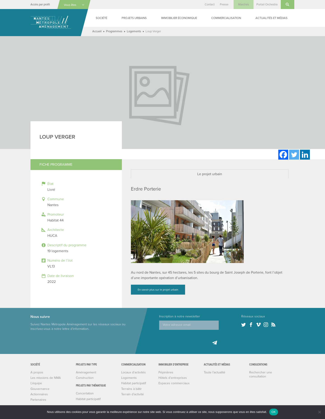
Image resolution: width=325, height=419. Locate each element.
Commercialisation (226, 18)
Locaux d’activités (133, 372)
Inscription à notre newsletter (179, 316)
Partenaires (38, 400)
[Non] (319, 412)
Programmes (114, 31)
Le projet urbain (209, 174)
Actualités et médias (271, 18)
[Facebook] (283, 155)
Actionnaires (39, 394)
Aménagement (86, 372)
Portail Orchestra (267, 4)
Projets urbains (134, 18)
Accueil (97, 31)
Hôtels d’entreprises (172, 378)
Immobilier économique (179, 18)
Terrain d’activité (132, 394)
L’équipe (36, 383)
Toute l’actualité (214, 372)
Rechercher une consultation (260, 374)
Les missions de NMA (45, 378)
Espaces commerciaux (174, 383)
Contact (210, 4)
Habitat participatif (88, 399)
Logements (134, 31)
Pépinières (165, 372)
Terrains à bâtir (131, 389)
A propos (36, 372)
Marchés (243, 4)
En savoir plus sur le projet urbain (158, 289)
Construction (85, 378)
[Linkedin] (305, 155)
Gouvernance (39, 389)
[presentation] (193, 338)
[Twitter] (294, 155)
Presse (224, 4)
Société (101, 18)
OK (274, 412)
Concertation (85, 393)
